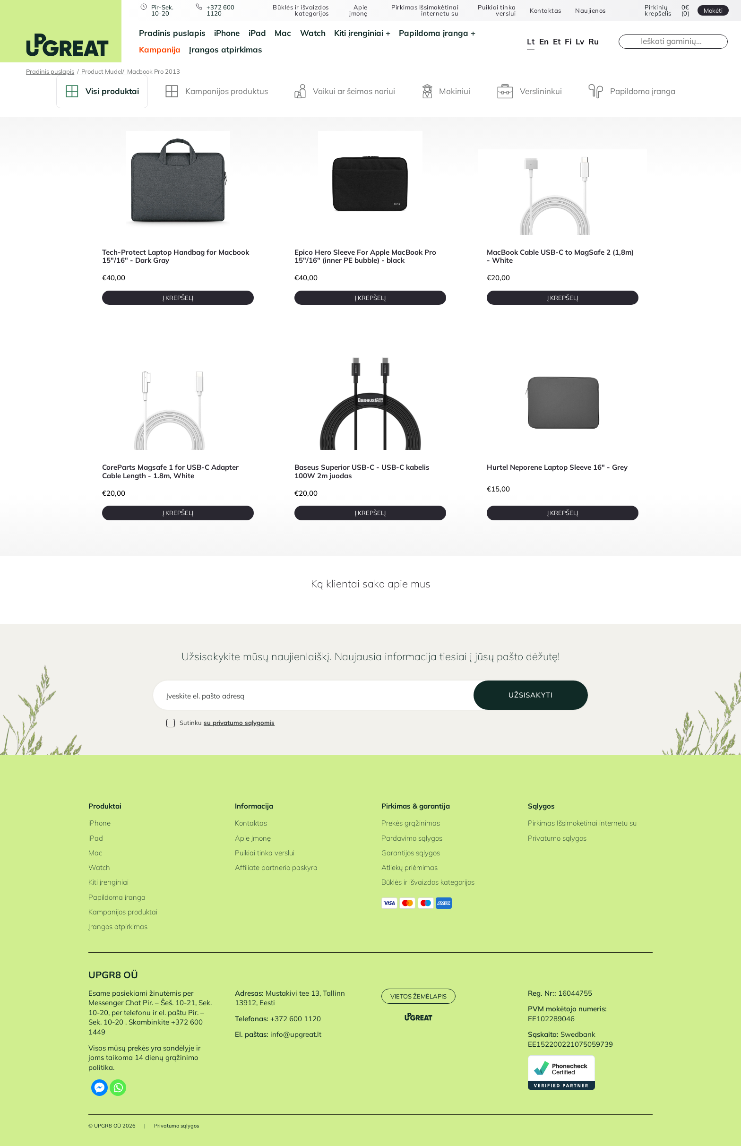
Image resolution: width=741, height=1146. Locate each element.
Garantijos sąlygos (410, 852)
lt (530, 41)
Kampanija (160, 49)
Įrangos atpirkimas (225, 49)
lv (580, 41)
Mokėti (712, 10)
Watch (313, 33)
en (544, 41)
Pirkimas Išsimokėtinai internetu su (424, 10)
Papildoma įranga (433, 33)
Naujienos (590, 11)
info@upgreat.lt (295, 1034)
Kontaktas (545, 11)
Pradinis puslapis (172, 33)
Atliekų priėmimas (409, 867)
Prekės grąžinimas (410, 823)
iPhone (227, 33)
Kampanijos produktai (122, 911)
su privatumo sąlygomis (239, 723)
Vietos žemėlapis (418, 996)
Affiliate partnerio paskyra (276, 867)
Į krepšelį (178, 298)
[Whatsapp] (118, 1088)
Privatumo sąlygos (557, 838)
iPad (257, 33)
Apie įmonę (358, 10)
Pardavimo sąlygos (411, 838)
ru (593, 41)
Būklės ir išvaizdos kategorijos (301, 10)
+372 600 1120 (221, 10)
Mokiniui (446, 91)
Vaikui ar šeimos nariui (344, 91)
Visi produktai (102, 91)
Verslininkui (529, 91)
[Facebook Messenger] (99, 1088)
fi (568, 41)
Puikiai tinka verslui (496, 10)
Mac (283, 33)
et (556, 41)
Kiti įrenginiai (358, 33)
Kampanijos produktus (216, 91)
